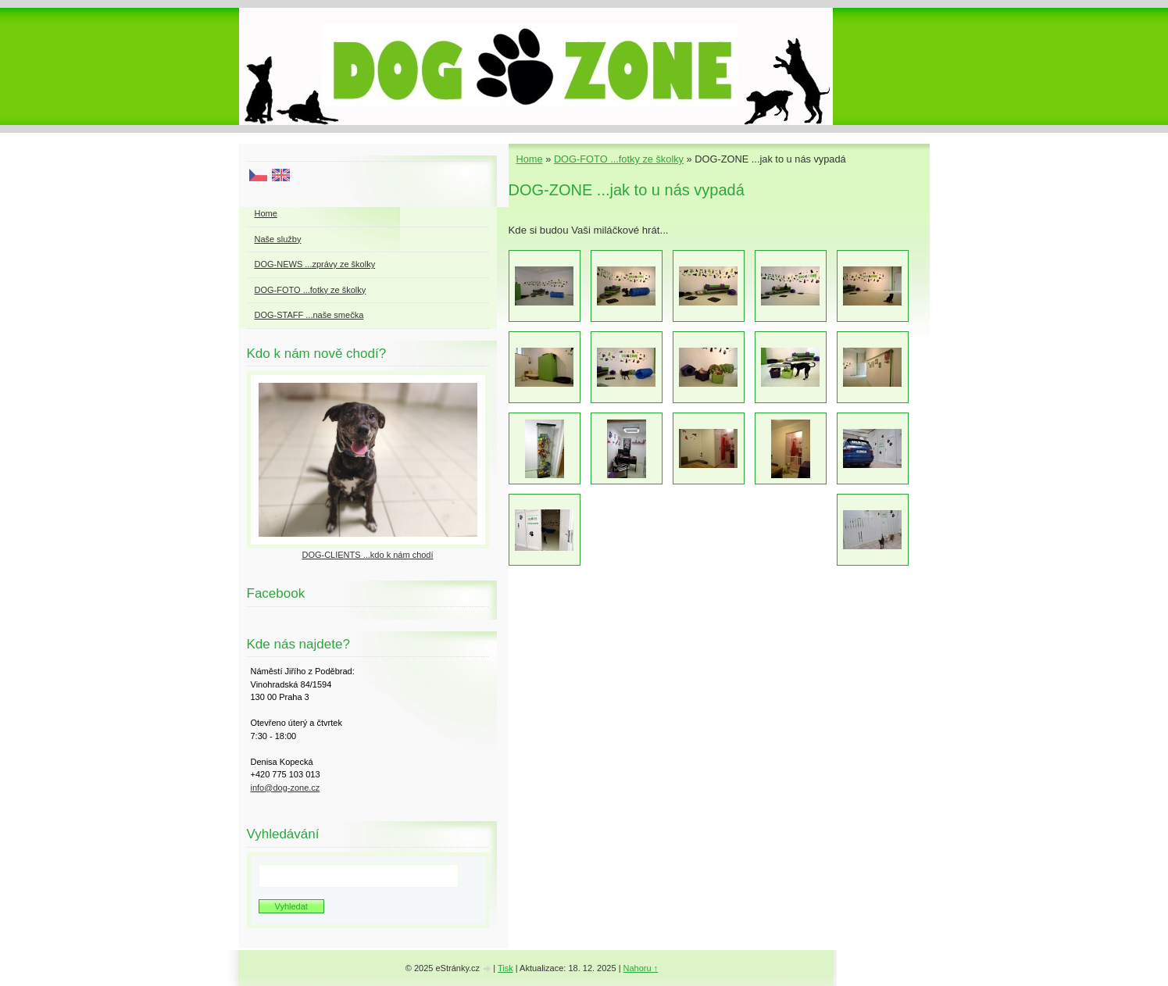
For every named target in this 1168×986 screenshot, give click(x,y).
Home (529, 159)
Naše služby (278, 239)
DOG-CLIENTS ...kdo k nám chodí (367, 554)
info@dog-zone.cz (285, 787)
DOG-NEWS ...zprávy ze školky (315, 264)
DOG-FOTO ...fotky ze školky (619, 159)
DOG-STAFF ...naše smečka (309, 315)
